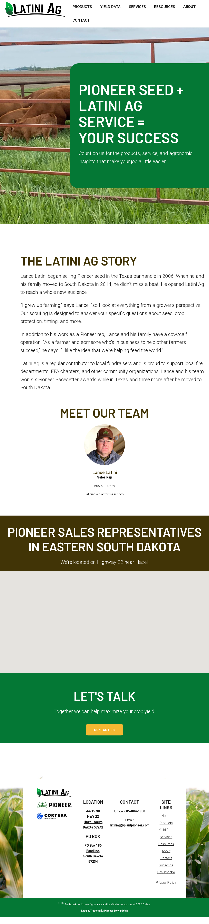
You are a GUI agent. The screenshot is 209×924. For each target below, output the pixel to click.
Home (166, 822)
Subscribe (166, 872)
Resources (164, 6)
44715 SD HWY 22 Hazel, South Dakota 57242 (92, 829)
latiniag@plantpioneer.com (129, 832)
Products (82, 6)
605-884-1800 (134, 818)
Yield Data (110, 6)
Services (137, 6)
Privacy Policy (166, 889)
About (189, 6)
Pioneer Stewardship (116, 917)
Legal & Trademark (91, 917)
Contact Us (104, 732)
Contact (81, 20)
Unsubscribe (166, 879)
